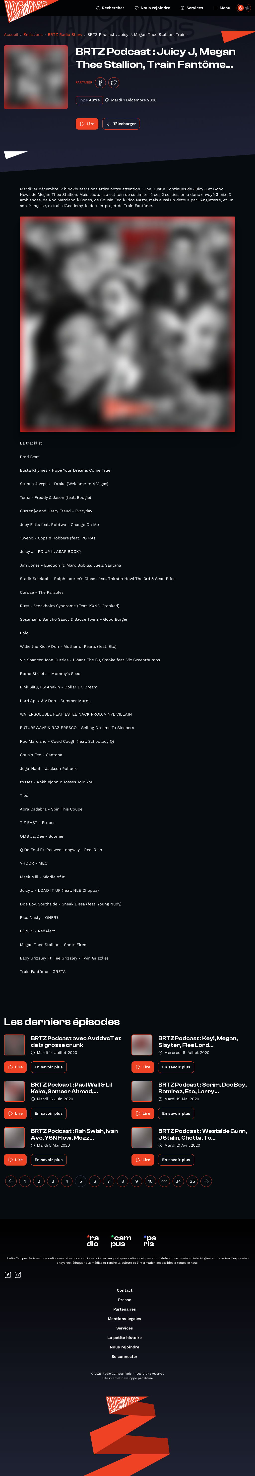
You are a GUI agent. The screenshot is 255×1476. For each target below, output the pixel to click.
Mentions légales (127, 1318)
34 (178, 1181)
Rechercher (110, 7)
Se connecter (127, 1356)
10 (150, 1181)
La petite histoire (127, 1337)
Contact (127, 1290)
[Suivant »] (206, 1181)
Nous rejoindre (152, 7)
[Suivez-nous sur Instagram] (18, 1275)
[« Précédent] (10, 1181)
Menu (222, 7)
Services (192, 7)
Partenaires (127, 1309)
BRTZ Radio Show (65, 34)
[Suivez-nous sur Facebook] (8, 1275)
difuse (148, 1378)
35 (192, 1181)
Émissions (33, 34)
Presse (127, 1299)
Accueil (11, 34)
